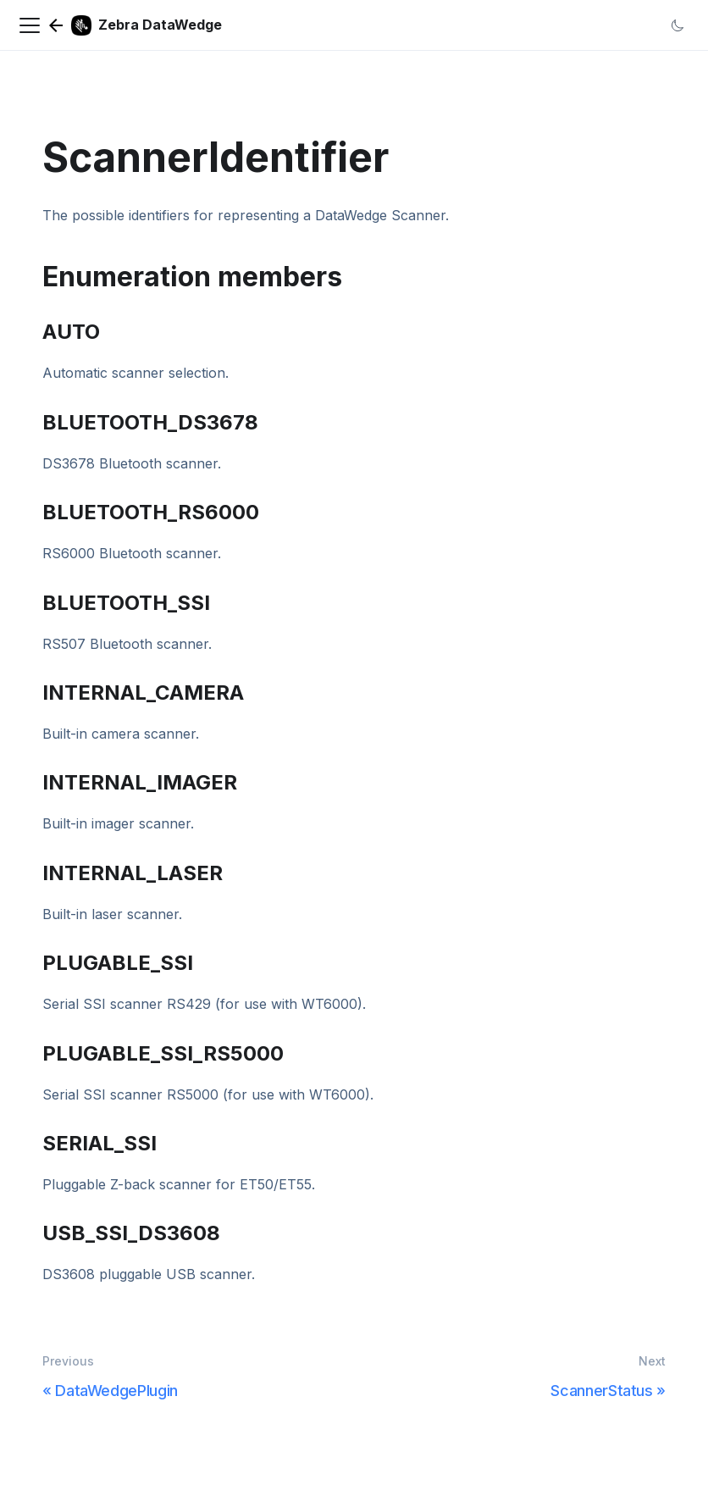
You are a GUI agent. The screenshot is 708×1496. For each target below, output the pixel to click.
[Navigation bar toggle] (29, 25)
